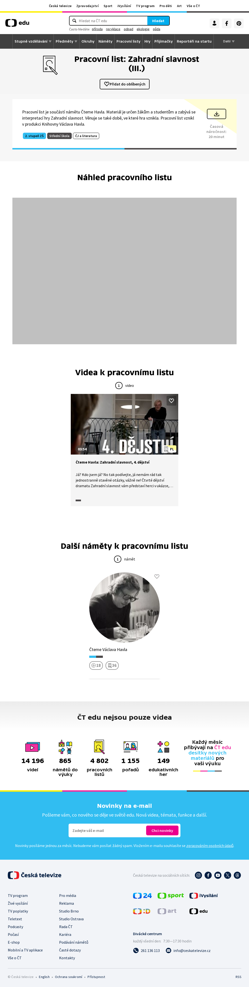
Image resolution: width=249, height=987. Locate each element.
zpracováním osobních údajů (209, 845)
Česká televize (60, 6)
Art (179, 6)
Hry (147, 41)
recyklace (113, 29)
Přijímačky (163, 41)
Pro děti (166, 6)
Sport (108, 6)
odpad (128, 29)
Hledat (158, 20)
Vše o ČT (193, 6)
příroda (97, 29)
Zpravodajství (87, 6)
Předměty (64, 41)
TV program (145, 6)
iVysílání (124, 6)
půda (156, 29)
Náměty (105, 41)
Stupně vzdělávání (31, 41)
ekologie (143, 29)
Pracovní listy (128, 41)
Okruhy (87, 41)
